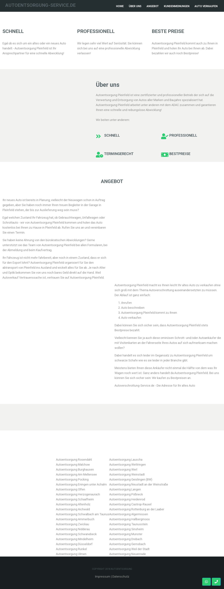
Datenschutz (120, 576)
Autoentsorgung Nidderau (73, 529)
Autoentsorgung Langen (125, 489)
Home (120, 6)
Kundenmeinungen (176, 6)
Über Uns (135, 6)
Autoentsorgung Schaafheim (75, 499)
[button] (216, 582)
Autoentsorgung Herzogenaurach (78, 494)
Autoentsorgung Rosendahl (74, 459)
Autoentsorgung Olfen (70, 489)
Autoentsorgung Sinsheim (126, 529)
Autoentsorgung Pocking (72, 479)
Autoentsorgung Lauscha (125, 459)
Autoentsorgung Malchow (73, 464)
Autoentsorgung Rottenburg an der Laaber (136, 509)
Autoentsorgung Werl (123, 469)
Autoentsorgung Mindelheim (74, 539)
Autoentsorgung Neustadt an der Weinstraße (138, 484)
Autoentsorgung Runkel (71, 549)
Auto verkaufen (206, 6)
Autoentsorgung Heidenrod (127, 499)
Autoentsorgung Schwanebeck (76, 534)
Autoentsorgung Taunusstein (128, 524)
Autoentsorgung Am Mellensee (76, 474)
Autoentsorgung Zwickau (72, 524)
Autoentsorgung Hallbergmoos (129, 519)
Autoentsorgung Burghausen (75, 469)
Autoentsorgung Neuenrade (127, 554)
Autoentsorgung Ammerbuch (75, 519)
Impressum (102, 576)
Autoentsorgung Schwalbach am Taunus (82, 514)
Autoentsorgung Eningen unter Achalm (81, 484)
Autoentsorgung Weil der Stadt (129, 549)
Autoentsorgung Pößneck (126, 494)
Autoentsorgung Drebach (125, 539)
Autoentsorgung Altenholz (73, 504)
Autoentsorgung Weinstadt (127, 474)
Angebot (153, 6)
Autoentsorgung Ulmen (71, 554)
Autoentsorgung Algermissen (128, 514)
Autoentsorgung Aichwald (73, 509)
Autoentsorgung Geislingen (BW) (130, 479)
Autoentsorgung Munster (125, 534)
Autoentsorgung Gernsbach (127, 544)
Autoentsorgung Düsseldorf (74, 544)
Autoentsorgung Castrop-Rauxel (130, 504)
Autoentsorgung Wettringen (127, 464)
